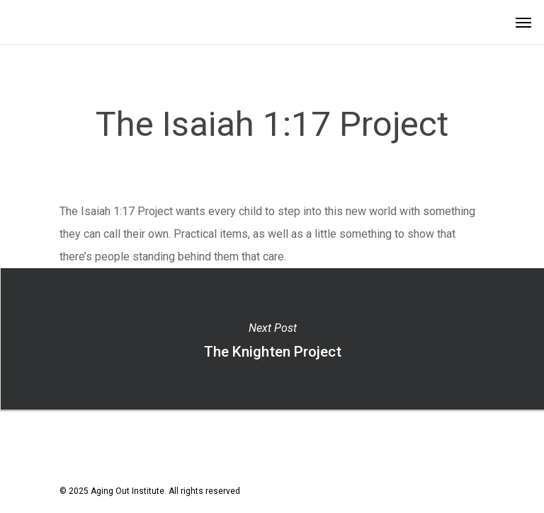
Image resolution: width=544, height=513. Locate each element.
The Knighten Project (272, 339)
